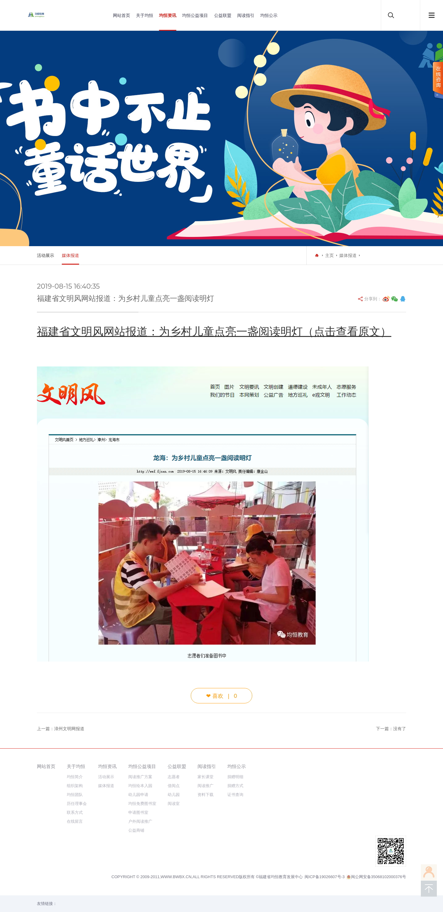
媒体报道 (70, 255)
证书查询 (235, 794)
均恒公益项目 (195, 15)
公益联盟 (222, 15)
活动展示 (45, 255)
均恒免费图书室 (142, 803)
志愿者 (174, 776)
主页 (329, 255)
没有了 (399, 728)
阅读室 (174, 803)
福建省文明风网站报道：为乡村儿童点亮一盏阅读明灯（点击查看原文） (214, 331)
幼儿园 (174, 794)
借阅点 (174, 785)
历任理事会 (77, 803)
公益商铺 (136, 830)
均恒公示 (268, 15)
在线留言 (75, 821)
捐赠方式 (235, 785)
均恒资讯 (167, 15)
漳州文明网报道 (69, 728)
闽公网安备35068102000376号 (376, 876)
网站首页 (121, 15)
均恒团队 (75, 794)
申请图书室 (138, 812)
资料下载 (206, 794)
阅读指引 (245, 15)
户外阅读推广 (140, 821)
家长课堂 (206, 776)
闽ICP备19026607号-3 (325, 876)
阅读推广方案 (140, 776)
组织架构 (75, 785)
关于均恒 (144, 15)
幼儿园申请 (138, 794)
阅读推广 (206, 785)
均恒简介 (75, 776)
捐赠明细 (235, 776)
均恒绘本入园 (140, 785)
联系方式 (75, 812)
